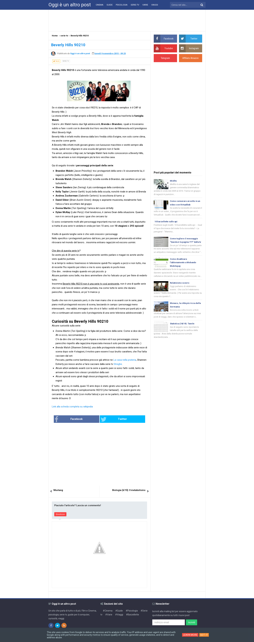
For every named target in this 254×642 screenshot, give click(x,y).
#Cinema (107, 610)
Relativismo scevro (180, 288)
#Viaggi (119, 614)
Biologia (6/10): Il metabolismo (128, 490)
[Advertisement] (127, 20)
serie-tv (66, 61)
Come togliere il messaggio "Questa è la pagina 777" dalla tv (185, 243)
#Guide (119, 610)
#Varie (108, 614)
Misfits (173, 181)
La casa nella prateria (124, 359)
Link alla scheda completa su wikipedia (72, 406)
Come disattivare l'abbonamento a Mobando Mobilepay (183, 267)
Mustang (58, 490)
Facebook (79, 419)
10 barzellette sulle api (166, 222)
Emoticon (60, 514)
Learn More (190, 635)
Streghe (118, 364)
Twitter (110, 419)
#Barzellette (132, 614)
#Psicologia (132, 610)
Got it (204, 635)
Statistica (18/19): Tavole (182, 329)
